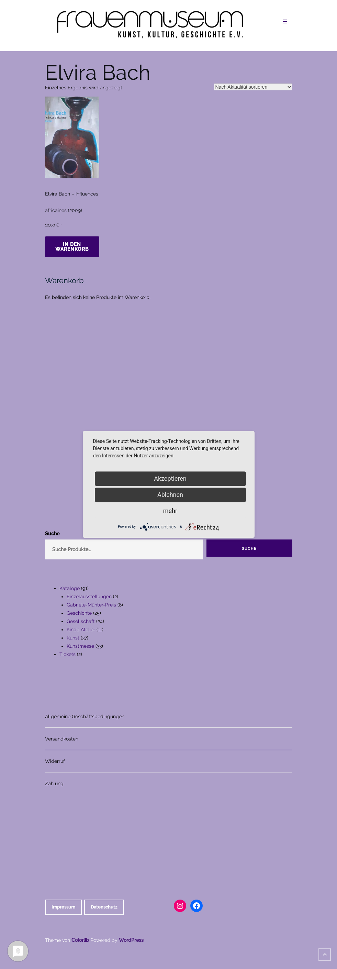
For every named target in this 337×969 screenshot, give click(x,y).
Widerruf (55, 761)
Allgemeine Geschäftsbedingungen (84, 716)
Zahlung (54, 783)
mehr (170, 510)
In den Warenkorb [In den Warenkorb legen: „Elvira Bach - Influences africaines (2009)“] (72, 247)
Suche (249, 548)
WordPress (131, 940)
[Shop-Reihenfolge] (253, 86)
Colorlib (80, 940)
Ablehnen (170, 494)
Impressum (63, 907)
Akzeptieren (170, 478)
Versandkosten (61, 739)
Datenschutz (104, 907)
